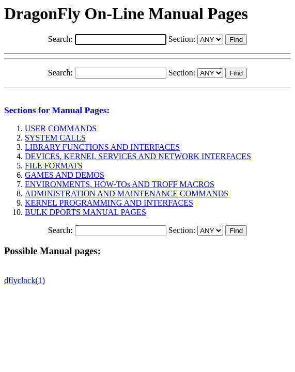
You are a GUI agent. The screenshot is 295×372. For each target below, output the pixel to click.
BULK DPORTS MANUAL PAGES (85, 212)
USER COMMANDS (61, 128)
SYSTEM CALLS (55, 137)
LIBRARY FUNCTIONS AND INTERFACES (102, 147)
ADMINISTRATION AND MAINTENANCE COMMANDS (126, 193)
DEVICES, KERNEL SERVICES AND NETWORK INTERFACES (138, 156)
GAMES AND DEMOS (64, 175)
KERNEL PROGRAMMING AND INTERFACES (109, 202)
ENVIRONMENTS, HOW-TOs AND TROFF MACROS (119, 184)
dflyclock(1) (24, 280)
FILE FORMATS (54, 165)
